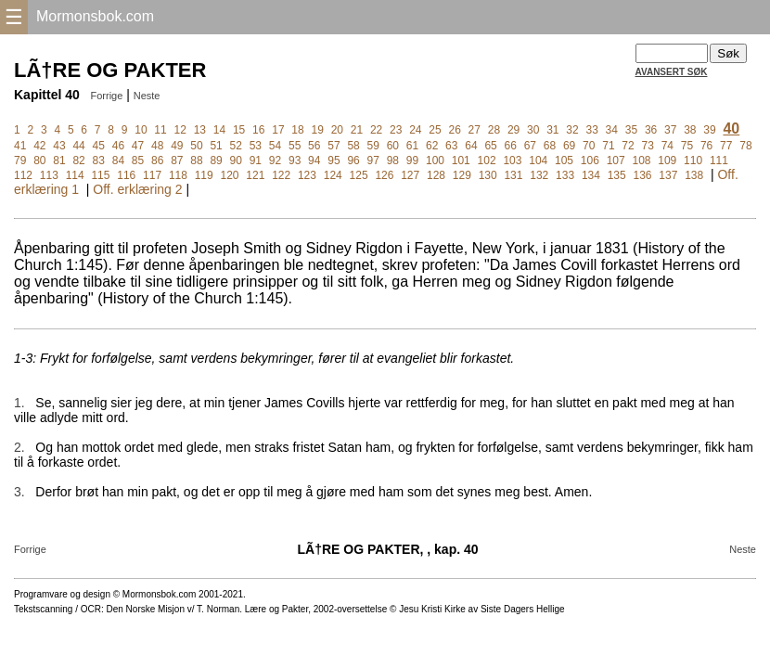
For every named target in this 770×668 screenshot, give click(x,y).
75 (687, 145)
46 (118, 145)
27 (474, 129)
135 (617, 175)
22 (376, 129)
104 (538, 160)
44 (78, 145)
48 (157, 145)
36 (651, 129)
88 (196, 160)
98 (393, 160)
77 (726, 145)
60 (393, 145)
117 (152, 175)
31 (552, 129)
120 (230, 175)
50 (196, 145)
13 (200, 129)
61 (412, 145)
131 (513, 175)
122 (281, 175)
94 (314, 160)
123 (307, 175)
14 (219, 129)
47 (138, 145)
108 (641, 160)
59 (373, 145)
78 (745, 145)
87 (177, 160)
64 (471, 145)
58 (353, 145)
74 (667, 145)
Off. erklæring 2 (137, 189)
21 (357, 129)
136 (643, 175)
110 (693, 160)
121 (255, 175)
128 (436, 175)
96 (353, 160)
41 (20, 145)
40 (731, 128)
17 (278, 129)
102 (487, 160)
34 (612, 129)
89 (216, 160)
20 (337, 129)
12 (180, 129)
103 (512, 160)
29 (513, 129)
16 (258, 129)
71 (608, 145)
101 (461, 160)
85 (138, 160)
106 (590, 160)
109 (667, 160)
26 (454, 129)
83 (99, 160)
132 (539, 175)
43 (59, 145)
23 (396, 129)
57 (333, 145)
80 (39, 160)
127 (410, 175)
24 (415, 129)
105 (564, 160)
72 (628, 145)
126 (384, 175)
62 (432, 145)
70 (589, 145)
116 (126, 175)
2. (19, 447)
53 (256, 145)
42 (39, 145)
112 (23, 175)
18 (297, 129)
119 (204, 175)
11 (160, 129)
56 (314, 145)
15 (239, 129)
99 (412, 160)
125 (359, 175)
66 (511, 145)
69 (569, 145)
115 (100, 175)
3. (19, 491)
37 (670, 129)
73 (648, 145)
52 (236, 145)
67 (530, 145)
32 (572, 129)
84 (118, 160)
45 (99, 145)
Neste (147, 95)
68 (550, 145)
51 (216, 145)
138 (694, 175)
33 (591, 129)
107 (616, 160)
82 (78, 160)
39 (709, 129)
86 (157, 160)
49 (177, 145)
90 (236, 160)
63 (451, 145)
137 (668, 175)
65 (490, 145)
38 (690, 129)
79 (20, 160)
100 (435, 160)
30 (533, 129)
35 (631, 129)
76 (706, 145)
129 (462, 175)
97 (373, 160)
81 (59, 160)
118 (178, 175)
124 (333, 175)
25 (435, 129)
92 (275, 160)
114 (75, 175)
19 (317, 129)
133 (565, 175)
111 (719, 160)
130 (488, 175)
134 (591, 175)
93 (295, 160)
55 (295, 145)
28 (494, 129)
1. (19, 402)
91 (256, 160)
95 (333, 160)
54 (275, 145)
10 (141, 129)
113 (49, 175)
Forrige (106, 95)
